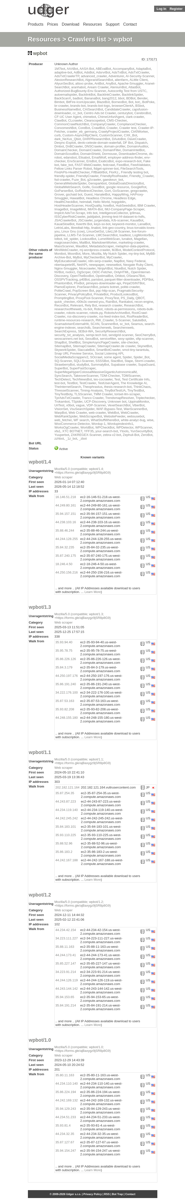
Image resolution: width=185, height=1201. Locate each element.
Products (35, 24)
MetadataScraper (101, 246)
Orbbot (120, 276)
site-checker (129, 342)
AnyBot (111, 83)
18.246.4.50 (63, 564)
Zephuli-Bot (131, 435)
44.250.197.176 (66, 676)
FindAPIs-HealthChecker (71, 172)
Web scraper (63, 477)
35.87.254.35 (64, 793)
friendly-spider (64, 176)
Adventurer (116, 76)
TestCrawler (87, 383)
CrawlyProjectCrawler (114, 131)
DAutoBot (119, 139)
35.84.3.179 (63, 667)
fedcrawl (109, 165)
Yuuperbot (61, 435)
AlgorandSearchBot (99, 80)
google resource (117, 187)
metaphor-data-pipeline (131, 246)
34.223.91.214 (65, 972)
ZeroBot (146, 435)
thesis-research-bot (118, 387)
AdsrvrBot (103, 72)
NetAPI (82, 265)
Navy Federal (135, 261)
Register (176, 9)
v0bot (70, 405)
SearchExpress (65, 331)
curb (57, 135)
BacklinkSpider (132, 94)
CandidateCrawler (117, 109)
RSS (107, 1194)
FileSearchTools (132, 168)
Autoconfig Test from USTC (127, 91)
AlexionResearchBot (68, 80)
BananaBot (92, 98)
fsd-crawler (62, 179)
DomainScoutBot (66, 154)
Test (117, 379)
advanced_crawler (94, 76)
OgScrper (83, 272)
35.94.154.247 (65, 1150)
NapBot (119, 261)
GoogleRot (138, 187)
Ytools (124, 431)
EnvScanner (75, 161)
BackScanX (62, 98)
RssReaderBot (137, 316)
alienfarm (121, 80)
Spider (127, 357)
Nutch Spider (137, 268)
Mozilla (96, 253)
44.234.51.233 (65, 1117)
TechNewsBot (82, 379)
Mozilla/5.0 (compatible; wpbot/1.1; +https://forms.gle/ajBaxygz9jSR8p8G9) (82, 761)
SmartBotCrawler (108, 350)
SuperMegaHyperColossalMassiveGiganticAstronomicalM (95, 372)
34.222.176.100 (66, 692)
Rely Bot (91, 305)
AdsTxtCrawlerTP (66, 76)
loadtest (125, 235)
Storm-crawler (145, 361)
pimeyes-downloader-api (103, 283)
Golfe (86, 187)
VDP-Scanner (96, 405)
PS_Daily (127, 298)
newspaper (96, 265)
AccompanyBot (123, 69)
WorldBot (87, 427)
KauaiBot (136, 220)
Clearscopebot (94, 120)
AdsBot (89, 72)
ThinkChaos (141, 387)
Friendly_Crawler (141, 176)
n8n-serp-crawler (100, 261)
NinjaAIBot (104, 268)
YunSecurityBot (141, 431)
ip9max (135, 213)
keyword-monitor (124, 224)
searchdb (83, 327)
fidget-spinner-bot (106, 168)
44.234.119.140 (66, 810)
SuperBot (61, 368)
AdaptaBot (143, 69)
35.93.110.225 (65, 835)
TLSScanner (83, 394)
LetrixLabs (61, 228)
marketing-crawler (131, 242)
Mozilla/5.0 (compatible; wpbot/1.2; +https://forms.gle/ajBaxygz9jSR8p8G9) (82, 903)
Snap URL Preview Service (73, 353)
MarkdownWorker (104, 242)
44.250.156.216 (66, 572)
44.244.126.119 (66, 980)
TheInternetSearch (67, 387)
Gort (107, 191)
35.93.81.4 (62, 1125)
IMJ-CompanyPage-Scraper (124, 209)
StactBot (117, 361)
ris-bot (87, 309)
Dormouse (109, 154)
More (86, 253)
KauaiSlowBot (64, 224)
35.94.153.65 (64, 997)
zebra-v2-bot (112, 435)
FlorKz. (114, 172)
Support (113, 24)
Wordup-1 (98, 424)
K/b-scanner (119, 220)
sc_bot (124, 324)
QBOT (140, 298)
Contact (130, 24)
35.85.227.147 (65, 963)
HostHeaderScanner (68, 205)
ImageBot (61, 209)
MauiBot (81, 246)
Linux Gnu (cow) (73, 231)
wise (150, 420)
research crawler (110, 305)
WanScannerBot (135, 409)
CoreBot (84, 128)
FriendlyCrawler (87, 176)
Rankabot (126, 302)
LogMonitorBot (142, 235)
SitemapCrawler (84, 346)
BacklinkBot (87, 94)
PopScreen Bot (83, 290)
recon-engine (143, 302)
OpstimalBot (104, 276)
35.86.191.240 (65, 684)
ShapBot (60, 342)
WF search (81, 420)
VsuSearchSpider (82, 409)
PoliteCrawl (62, 290)
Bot (130, 102)
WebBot (113, 412)
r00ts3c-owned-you (90, 302)
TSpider (76, 401)
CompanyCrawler (103, 124)
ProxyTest (112, 298)
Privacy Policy (92, 1194)
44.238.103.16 (65, 522)
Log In (161, 9)
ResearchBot (133, 305)
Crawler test (127, 128)
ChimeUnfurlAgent (111, 117)
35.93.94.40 (63, 642)
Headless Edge (124, 198)
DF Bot (128, 142)
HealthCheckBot (66, 202)
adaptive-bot (63, 72)
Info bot (92, 213)
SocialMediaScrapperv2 (71, 357)
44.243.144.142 (66, 988)
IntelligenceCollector (113, 213)
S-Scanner (122, 320)
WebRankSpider (66, 416)
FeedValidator (140, 165)
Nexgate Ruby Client (138, 265)
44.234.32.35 (64, 1134)
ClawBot (60, 120)
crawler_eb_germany (82, 131)
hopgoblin (118, 202)
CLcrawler (75, 120)
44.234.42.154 (65, 930)
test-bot (59, 383)
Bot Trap (117, 1194)
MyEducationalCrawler (70, 261)
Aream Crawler (97, 87)
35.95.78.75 (63, 650)
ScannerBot (109, 324)
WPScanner (143, 427)
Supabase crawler (123, 364)
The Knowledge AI (134, 383)
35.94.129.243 (65, 1109)
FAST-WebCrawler (88, 165)
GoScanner (121, 191)
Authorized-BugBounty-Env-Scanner (80, 91)
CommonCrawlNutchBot (71, 124)
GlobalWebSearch (67, 187)
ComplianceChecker (131, 124)
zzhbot (59, 438)
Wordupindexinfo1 (120, 424)
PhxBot (79, 283)
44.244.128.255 (66, 539)
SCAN (94, 324)
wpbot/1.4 (40, 462)
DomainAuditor (137, 146)
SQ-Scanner (63, 361)
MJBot (116, 250)
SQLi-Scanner (84, 361)
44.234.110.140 (66, 1083)
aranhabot (78, 87)
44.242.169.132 (66, 1100)
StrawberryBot (64, 364)
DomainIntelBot (133, 150)
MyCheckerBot (94, 257)
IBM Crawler (146, 205)
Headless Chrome (99, 198)
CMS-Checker (117, 120)
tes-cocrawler (103, 379)
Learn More (92, 592)
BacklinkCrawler (108, 94)
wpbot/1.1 (40, 752)
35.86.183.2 (63, 852)
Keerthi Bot (84, 224)
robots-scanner (77, 313)
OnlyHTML (121, 272)
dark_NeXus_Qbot (67, 139)
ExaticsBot (106, 161)
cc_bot (77, 113)
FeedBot (123, 165)
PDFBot (147, 279)
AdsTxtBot (119, 72)
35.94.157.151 (65, 514)
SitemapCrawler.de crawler (116, 346)
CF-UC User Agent (67, 117)
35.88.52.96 (63, 843)
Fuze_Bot (78, 179)
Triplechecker (145, 398)
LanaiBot (144, 224)
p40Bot (85, 279)
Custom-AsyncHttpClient (80, 135)
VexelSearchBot (119, 405)
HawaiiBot (77, 198)
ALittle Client (139, 80)
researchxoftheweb (68, 309)
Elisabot (84, 157)
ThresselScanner (66, 390)
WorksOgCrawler (66, 427)
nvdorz (70, 272)
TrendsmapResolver (119, 398)
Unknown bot (117, 401)
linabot (96, 228)
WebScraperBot (90, 416)
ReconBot (61, 305)
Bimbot (59, 102)
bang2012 (109, 98)
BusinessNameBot (67, 109)
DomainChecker (65, 150)
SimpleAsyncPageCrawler (100, 342)
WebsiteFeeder (114, 416)
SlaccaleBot (85, 350)
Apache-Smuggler (130, 83)
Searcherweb (101, 327)
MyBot (77, 257)
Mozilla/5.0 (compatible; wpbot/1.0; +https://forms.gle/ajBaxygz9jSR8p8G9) (82, 1049)
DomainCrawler (90, 150)
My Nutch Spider (115, 253)
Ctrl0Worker (139, 131)
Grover (59, 194)
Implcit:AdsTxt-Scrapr (69, 213)
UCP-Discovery (95, 401)
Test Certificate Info (135, 379)
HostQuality (93, 205)
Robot (98, 309)
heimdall (85, 202)
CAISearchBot (92, 109)
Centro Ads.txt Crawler (100, 113)
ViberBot (138, 405)
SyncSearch (63, 375)
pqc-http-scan (105, 290)
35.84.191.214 (65, 1005)
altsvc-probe (84, 83)
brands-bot (78, 106)
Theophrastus (93, 387)
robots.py (96, 313)
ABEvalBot (103, 69)
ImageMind (78, 209)
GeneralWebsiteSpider (70, 183)
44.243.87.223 (65, 801)
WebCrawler (129, 412)
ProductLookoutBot (124, 294)
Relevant (76, 305)
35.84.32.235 (64, 547)
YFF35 (89, 431)
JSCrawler (85, 220)
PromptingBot (64, 298)
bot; (138, 102)
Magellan (140, 239)
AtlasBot (134, 87)
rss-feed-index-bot (112, 316)
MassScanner (64, 246)
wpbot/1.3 (40, 607)
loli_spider (71, 239)
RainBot (111, 302)
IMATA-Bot (95, 209)
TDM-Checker (110, 375)
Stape (128, 361)
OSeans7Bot (135, 276)
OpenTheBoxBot (82, 276)
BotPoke (148, 102)
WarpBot (60, 412)
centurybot (125, 113)
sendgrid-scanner (120, 335)
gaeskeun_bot (113, 179)
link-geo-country (114, 228)
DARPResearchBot (96, 139)
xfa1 (57, 431)
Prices (52, 24)
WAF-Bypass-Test (109, 409)
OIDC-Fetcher (102, 272)
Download (70, 24)
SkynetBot (144, 346)
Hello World (101, 202)
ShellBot (74, 342)
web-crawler (97, 412)
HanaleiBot (102, 194)
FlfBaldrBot (99, 172)
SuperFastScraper (83, 368)
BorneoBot (119, 102)
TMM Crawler (103, 394)
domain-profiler (114, 146)
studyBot (83, 364)
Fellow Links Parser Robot (73, 168)
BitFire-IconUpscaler (80, 102)
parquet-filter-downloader (122, 279)
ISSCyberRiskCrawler (69, 216)
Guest (88, 194)
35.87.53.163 (64, 701)
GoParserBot (63, 191)
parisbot (97, 279)
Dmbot (59, 146)
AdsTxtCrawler (138, 72)
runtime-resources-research (74, 320)
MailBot (84, 242)
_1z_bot (71, 438)
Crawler (111, 128)
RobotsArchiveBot (117, 313)
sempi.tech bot (96, 335)
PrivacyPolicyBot (80, 294)
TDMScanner (131, 375)
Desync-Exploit (65, 142)
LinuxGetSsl (95, 231)
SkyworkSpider (65, 350)
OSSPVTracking (66, 279)
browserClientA (122, 106)
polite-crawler (130, 287)
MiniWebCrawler (66, 250)
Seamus (137, 324)
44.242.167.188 (66, 860)
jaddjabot (93, 216)
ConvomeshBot (65, 128)
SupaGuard (146, 364)
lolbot (58, 239)
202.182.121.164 (67, 787)
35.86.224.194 (65, 1092)
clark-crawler (135, 117)
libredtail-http (80, 228)
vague (80, 405)
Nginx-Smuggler (65, 268)
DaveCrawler (136, 139)
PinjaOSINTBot (133, 283)
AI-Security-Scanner (139, 76)
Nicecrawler (87, 268)
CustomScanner (110, 135)
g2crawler (94, 179)
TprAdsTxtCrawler (67, 398)
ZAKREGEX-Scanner (86, 435)
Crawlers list (87, 39)
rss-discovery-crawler (82, 316)
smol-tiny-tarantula (135, 350)
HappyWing (120, 194)
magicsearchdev (66, 242)
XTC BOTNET (72, 431)
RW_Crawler (105, 320)
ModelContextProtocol (138, 250)
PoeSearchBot (87, 287)
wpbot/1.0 (40, 1040)
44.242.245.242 (66, 818)
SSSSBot (102, 361)
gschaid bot (74, 194)
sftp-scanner (144, 339)
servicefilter (108, 339)
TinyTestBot (135, 390)
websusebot (135, 416)
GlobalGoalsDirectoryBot (126, 183)
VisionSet (61, 409)
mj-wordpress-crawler (95, 250)
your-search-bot (106, 431)
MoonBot (74, 253)
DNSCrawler (93, 146)
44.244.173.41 (65, 955)
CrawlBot (98, 128)
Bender (142, 98)
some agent (112, 357)
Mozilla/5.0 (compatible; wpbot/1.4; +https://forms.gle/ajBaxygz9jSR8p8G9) (82, 470)
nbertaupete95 (64, 265)
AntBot (99, 83)
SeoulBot (91, 339)
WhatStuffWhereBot (105, 420)
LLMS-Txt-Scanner (80, 235)
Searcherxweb (123, 327)
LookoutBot (88, 239)
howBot (108, 205)
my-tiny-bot (136, 253)
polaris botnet (109, 287)
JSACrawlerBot (65, 220)
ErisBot (91, 161)
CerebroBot (142, 113)
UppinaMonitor (138, 401)
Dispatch (141, 142)
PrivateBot (101, 294)
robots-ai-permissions (119, 309)
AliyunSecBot (63, 83)
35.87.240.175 (65, 555)
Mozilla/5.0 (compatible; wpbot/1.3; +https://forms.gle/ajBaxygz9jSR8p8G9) (82, 616)
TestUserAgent (108, 383)
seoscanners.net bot (68, 339)
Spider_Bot (141, 357)
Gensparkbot (97, 183)
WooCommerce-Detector (72, 424)
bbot (121, 98)
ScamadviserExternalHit (71, 324)
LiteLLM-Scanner (118, 231)
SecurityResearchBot (110, 331)
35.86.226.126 (65, 659)
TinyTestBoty (63, 394)
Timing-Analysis (91, 390)
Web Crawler (78, 412)
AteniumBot (118, 87)
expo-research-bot (128, 161)
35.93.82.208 (64, 709)
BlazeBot (103, 102)
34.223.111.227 (66, 938)
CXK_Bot (130, 135)
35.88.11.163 (64, 947)
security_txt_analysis (69, 335)
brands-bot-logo (98, 106)
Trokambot (62, 401)
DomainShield (90, 154)
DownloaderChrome (133, 154)
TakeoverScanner (85, 375)
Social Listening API (109, 353)
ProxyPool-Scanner (89, 298)
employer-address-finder (125, 157)
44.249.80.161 (65, 505)
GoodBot (98, 187)
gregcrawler (138, 191)
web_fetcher (63, 420)
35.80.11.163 (64, 1075)
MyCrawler (114, 257)
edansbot (70, 157)
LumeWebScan (109, 239)
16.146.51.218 (65, 497)
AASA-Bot (87, 69)
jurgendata (101, 220)
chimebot (89, 117)
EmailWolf (99, 157)
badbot (78, 98)
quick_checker (64, 302)
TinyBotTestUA (115, 390)
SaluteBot (139, 320)
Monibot (60, 253)
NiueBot (120, 268)
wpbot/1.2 (40, 894)
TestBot (72, 383)
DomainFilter (112, 150)
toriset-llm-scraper (127, 394)
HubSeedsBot (126, 205)
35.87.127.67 (64, 1142)
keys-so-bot (102, 224)
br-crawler (61, 106)
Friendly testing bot (134, 172)
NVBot (59, 272)
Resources (92, 24)
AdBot (78, 72)
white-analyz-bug (133, 420)
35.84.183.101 (65, 826)
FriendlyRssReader (114, 176)
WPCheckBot (104, 427)
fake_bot (67, 165)
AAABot (72, 69)
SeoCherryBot (145, 335)
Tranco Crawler (92, 398)
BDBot (131, 98)
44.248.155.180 (66, 717)
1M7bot (59, 69)
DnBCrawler (74, 146)
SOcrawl (96, 357)
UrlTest (59, 405)
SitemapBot (62, 346)
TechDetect (62, 379)
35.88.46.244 (64, 530)
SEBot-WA (85, 331)
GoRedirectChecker (89, 191)
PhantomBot (63, 283)
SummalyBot (100, 364)
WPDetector (124, 427)
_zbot (83, 438)
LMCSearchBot (107, 235)
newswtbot (113, 265)
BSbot (139, 106)
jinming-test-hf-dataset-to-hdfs (123, 216)
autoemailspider (65, 94)
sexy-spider (126, 339)
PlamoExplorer (64, 287)
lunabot (127, 239)
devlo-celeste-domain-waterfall (99, 142)
